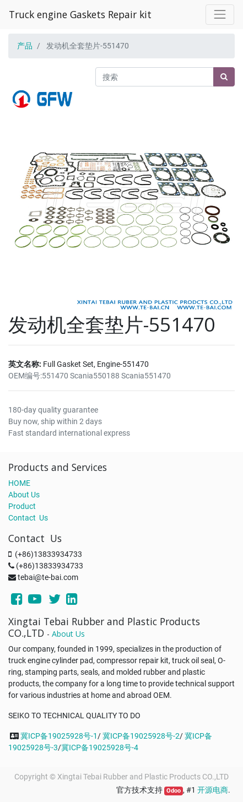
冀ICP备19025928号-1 (59, 735)
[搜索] (224, 76)
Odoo (173, 790)
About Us (24, 494)
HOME (19, 483)
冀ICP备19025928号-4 (99, 747)
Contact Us (28, 517)
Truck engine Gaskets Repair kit (80, 14)
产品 (25, 45)
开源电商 (212, 789)
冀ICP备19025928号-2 (141, 735)
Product (22, 506)
